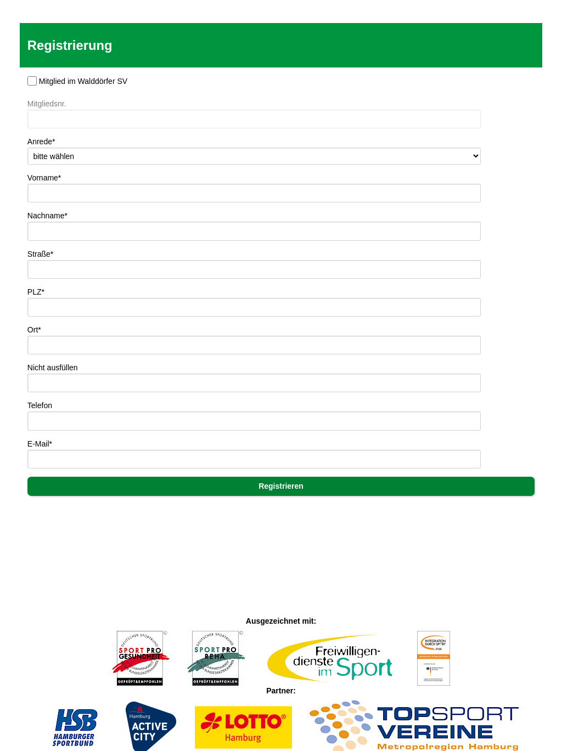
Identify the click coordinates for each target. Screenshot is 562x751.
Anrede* (41, 141)
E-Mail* (39, 443)
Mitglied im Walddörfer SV (83, 81)
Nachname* (47, 215)
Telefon (39, 405)
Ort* (34, 329)
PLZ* (35, 291)
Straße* (40, 254)
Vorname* (44, 177)
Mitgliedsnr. (46, 103)
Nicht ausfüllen (52, 367)
